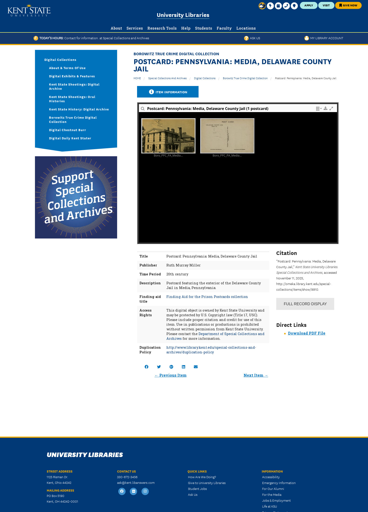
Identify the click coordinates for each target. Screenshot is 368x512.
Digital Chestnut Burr (67, 130)
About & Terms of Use (67, 68)
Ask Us (252, 37)
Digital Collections (204, 78)
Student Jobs (197, 488)
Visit (326, 5)
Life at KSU (269, 506)
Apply (308, 5)
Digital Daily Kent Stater (70, 138)
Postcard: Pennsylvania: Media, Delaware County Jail (305, 78)
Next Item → (256, 375)
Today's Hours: (91, 37)
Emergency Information (279, 482)
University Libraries (183, 14)
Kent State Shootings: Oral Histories (72, 98)
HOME (137, 78)
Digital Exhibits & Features (72, 76)
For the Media (271, 494)
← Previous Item (171, 375)
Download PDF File (306, 333)
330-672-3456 (127, 476)
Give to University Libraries (207, 482)
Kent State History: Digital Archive (79, 109)
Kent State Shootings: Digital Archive (74, 86)
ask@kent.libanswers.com (136, 482)
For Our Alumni (273, 488)
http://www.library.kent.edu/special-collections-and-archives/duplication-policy (211, 349)
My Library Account (323, 37)
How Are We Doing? (202, 476)
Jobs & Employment (276, 500)
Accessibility (271, 476)
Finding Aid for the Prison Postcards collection (207, 296)
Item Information (167, 91)
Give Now (348, 5)
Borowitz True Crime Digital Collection (245, 78)
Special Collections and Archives (167, 78)
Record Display (305, 304)
